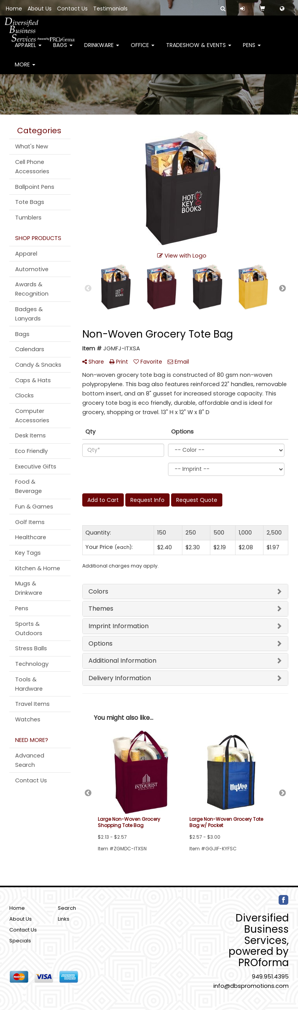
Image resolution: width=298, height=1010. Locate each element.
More (25, 70)
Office (142, 50)
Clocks (24, 395)
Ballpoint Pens (34, 187)
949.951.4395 (270, 976)
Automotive (32, 269)
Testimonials (110, 8)
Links (63, 919)
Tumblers (28, 217)
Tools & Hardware (29, 684)
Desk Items (30, 435)
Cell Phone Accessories (32, 166)
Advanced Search (29, 760)
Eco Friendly (31, 451)
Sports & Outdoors (28, 628)
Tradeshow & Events (198, 50)
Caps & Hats (33, 380)
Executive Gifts (35, 466)
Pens (252, 50)
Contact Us (72, 8)
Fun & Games (34, 506)
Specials (20, 940)
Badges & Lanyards (29, 313)
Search (67, 908)
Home (14, 8)
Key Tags (28, 553)
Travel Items (32, 704)
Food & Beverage (28, 486)
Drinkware (101, 50)
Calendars (29, 349)
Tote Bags (29, 202)
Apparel (28, 50)
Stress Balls (31, 648)
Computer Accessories (32, 415)
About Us (40, 8)
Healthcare (30, 537)
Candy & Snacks (38, 365)
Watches (27, 719)
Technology (32, 664)
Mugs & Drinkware (28, 588)
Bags (63, 50)
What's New (31, 146)
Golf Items (30, 522)
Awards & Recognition (32, 289)
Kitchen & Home (37, 568)
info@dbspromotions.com (251, 986)
